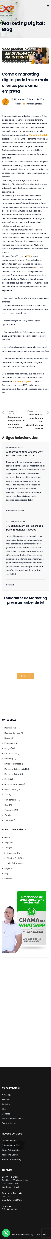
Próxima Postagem (35, 420)
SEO (6, 805)
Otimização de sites (13, 784)
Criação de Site (13, 853)
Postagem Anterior (16, 419)
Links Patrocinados (12, 764)
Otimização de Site (15, 858)
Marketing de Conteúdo (14, 769)
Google (7, 748)
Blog (6, 874)
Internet (8, 759)
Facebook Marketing (11, 1159)
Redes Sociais (10, 789)
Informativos (10, 753)
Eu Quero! (25, 676)
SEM (6, 795)
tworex (18, 104)
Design (7, 738)
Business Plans (10, 728)
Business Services (12, 733)
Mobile (7, 779)
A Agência (8, 843)
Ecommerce (9, 743)
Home (7, 837)
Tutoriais (8, 815)
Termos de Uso (9, 1123)
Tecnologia (9, 810)
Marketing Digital (34, 104)
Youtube (8, 820)
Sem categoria (11, 800)
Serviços (8, 848)
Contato (8, 879)
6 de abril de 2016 (35, 99)
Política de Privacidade (12, 1118)
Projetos (8, 868)
